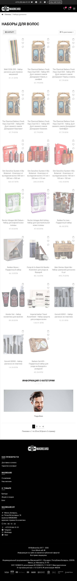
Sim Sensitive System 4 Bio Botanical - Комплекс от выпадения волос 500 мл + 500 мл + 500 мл (13, 174)
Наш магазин (7, 481)
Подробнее (38, 416)
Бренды (5, 494)
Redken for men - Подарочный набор (64, 221)
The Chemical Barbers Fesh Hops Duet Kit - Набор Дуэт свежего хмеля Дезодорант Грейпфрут (63, 125)
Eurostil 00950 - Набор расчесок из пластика (13, 362)
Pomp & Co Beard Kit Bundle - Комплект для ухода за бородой (38, 269)
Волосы (8, 14)
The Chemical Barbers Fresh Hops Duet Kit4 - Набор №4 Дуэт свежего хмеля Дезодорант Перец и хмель (63, 73)
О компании (6, 478)
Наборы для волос (20, 14)
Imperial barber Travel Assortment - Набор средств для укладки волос (38, 316)
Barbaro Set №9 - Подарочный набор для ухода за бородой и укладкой (38, 365)
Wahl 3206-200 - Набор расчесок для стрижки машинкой (13, 71)
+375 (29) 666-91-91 (22, 2)
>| (43, 427)
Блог (3, 500)
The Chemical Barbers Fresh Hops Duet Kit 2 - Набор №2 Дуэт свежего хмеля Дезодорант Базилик (38, 125)
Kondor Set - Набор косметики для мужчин (13, 315)
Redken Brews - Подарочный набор (13, 268)
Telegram (6, 530)
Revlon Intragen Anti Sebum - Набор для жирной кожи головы (13, 222)
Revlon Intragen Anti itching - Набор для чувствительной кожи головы (38, 222)
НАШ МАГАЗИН (55, 2)
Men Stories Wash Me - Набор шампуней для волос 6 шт (63, 269)
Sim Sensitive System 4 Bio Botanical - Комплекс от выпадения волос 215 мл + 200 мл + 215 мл (38, 174)
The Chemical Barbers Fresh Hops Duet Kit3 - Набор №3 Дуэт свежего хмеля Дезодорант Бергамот (13, 125)
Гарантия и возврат (9, 466)
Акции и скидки (8, 497)
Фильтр (9, 32)
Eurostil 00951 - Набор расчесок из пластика (64, 315)
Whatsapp (7, 532)
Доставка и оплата (9, 463)
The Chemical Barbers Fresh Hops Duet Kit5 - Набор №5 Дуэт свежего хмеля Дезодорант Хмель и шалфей (38, 74)
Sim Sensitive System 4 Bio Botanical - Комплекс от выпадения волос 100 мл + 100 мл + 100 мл (63, 174)
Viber (5, 535)
